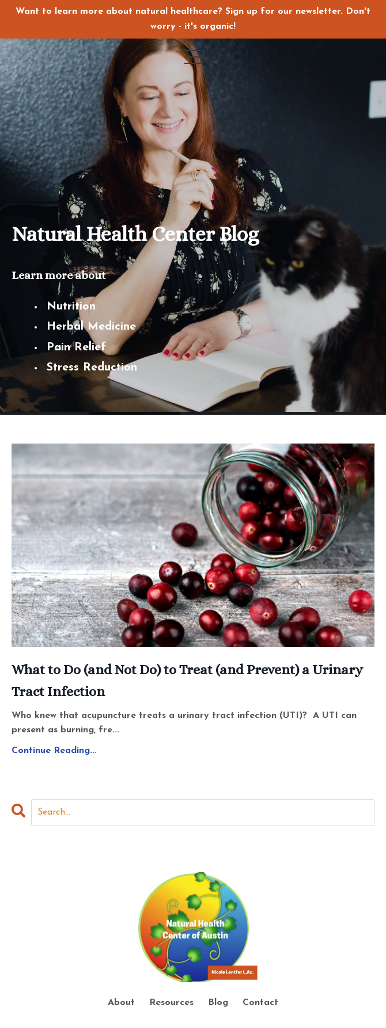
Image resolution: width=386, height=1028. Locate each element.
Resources (171, 1002)
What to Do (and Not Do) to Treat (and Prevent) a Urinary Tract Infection (187, 681)
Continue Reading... (54, 750)
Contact (260, 1002)
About (123, 1002)
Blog (218, 1002)
